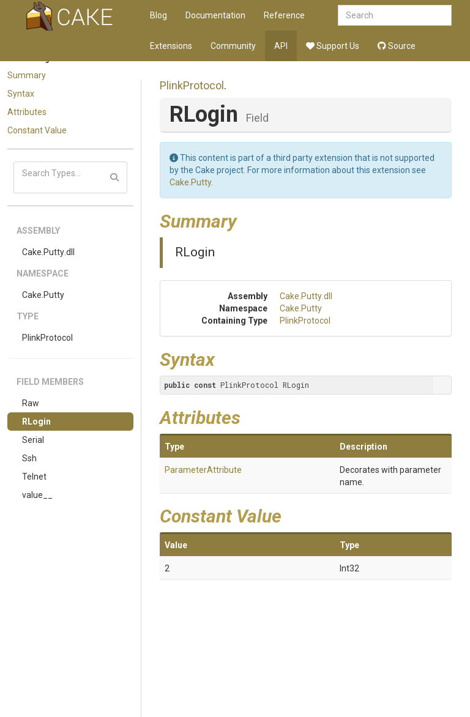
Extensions (171, 46)
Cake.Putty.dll (48, 252)
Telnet (34, 476)
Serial (33, 440)
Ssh (29, 458)
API (281, 46)
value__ (37, 495)
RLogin (36, 421)
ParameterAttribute (203, 470)
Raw (30, 403)
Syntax (20, 93)
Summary (26, 75)
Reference (284, 15)
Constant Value (37, 130)
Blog (158, 15)
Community (233, 46)
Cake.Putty (43, 295)
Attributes (27, 112)
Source (397, 46)
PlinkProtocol (47, 338)
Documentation (215, 15)
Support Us (332, 46)
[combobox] (395, 15)
